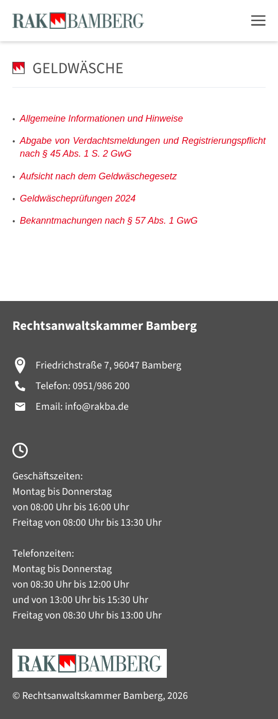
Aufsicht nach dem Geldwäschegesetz (98, 176)
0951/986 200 (101, 386)
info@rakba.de (97, 406)
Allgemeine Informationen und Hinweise (101, 118)
